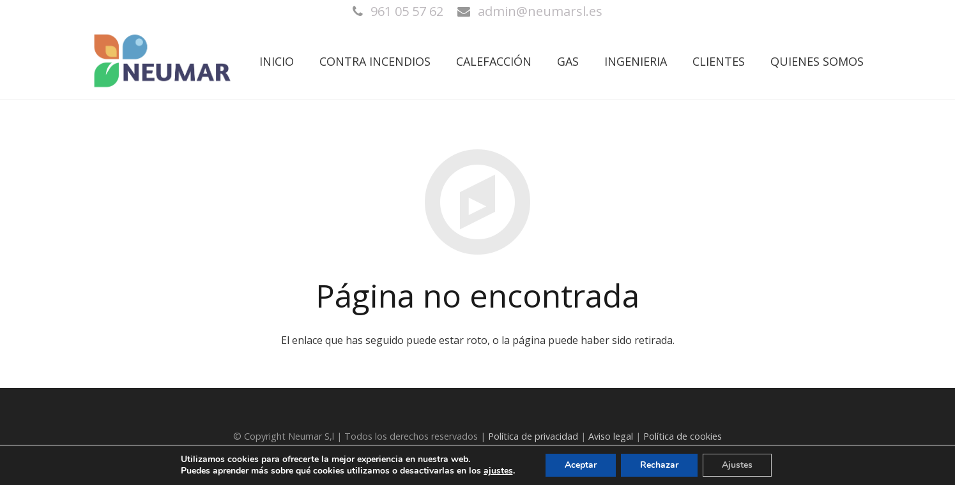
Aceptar (581, 465)
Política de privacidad (533, 436)
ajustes (498, 471)
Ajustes (737, 465)
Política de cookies (682, 436)
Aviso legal (610, 436)
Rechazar (659, 465)
